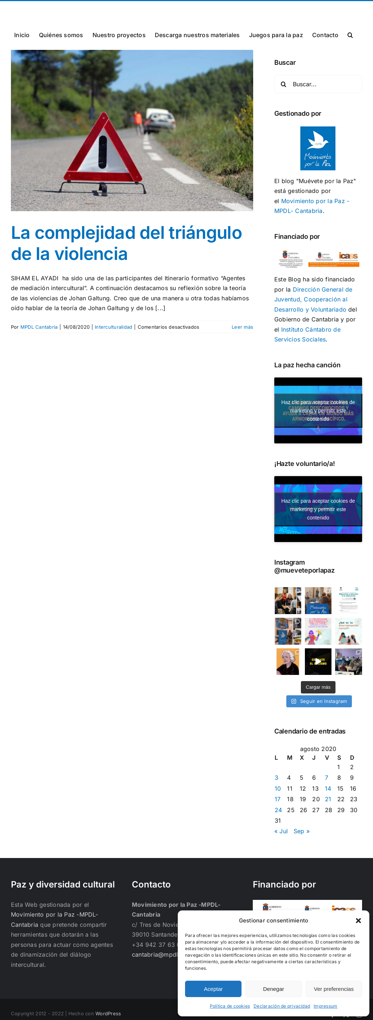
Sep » (302, 831)
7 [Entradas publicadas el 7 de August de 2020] (326, 777)
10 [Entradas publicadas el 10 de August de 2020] (278, 788)
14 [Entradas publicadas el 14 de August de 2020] (328, 788)
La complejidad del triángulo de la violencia (126, 243)
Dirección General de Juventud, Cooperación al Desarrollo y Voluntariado (313, 299)
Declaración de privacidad (282, 1006)
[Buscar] (283, 84)
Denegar (273, 989)
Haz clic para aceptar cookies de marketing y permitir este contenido (318, 410)
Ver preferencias (334, 989)
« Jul (281, 831)
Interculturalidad (113, 327)
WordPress (108, 1013)
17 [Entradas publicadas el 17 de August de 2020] (277, 799)
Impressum (325, 1006)
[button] (358, 920)
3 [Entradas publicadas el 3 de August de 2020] (276, 777)
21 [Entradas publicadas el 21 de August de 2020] (328, 799)
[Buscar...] (318, 84)
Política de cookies (230, 1006)
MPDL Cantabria (39, 327)
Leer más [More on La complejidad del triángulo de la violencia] (242, 327)
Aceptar (213, 989)
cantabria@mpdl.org (101, 9)
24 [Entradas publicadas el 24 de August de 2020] (278, 810)
